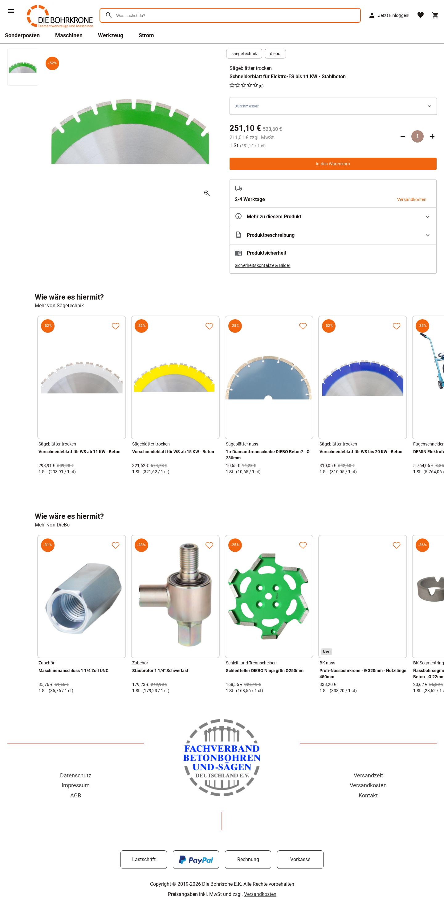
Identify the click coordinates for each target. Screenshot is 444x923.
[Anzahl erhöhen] (432, 136)
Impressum (76, 785)
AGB (75, 795)
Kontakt (368, 795)
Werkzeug (110, 35)
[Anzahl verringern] (402, 136)
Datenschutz (75, 775)
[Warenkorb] (435, 15)
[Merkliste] (420, 15)
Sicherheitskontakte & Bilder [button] (263, 265)
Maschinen (69, 35)
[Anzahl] (417, 136)
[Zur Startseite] (59, 29)
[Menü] (11, 11)
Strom (146, 35)
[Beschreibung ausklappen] (333, 235)
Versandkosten (368, 785)
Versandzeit (368, 775)
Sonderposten (22, 35)
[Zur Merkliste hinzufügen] (115, 326)
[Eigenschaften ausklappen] (333, 217)
